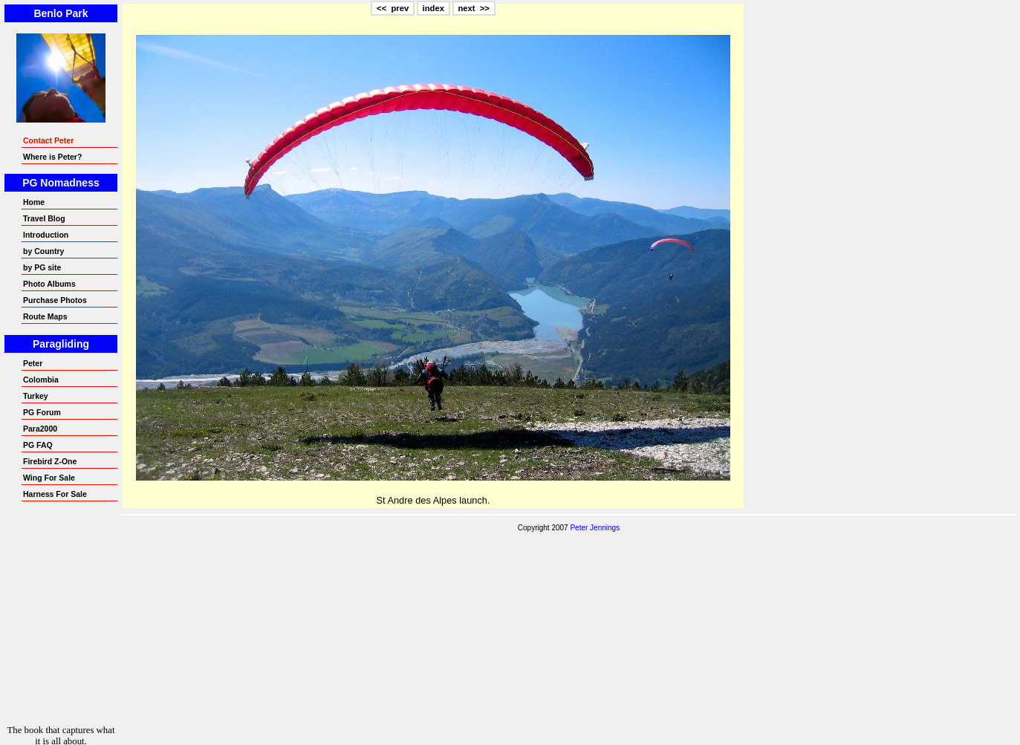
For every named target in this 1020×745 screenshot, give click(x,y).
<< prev (393, 8)
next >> (474, 8)
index (433, 8)
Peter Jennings (595, 528)
